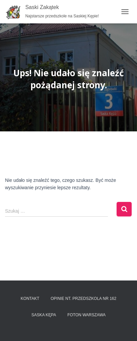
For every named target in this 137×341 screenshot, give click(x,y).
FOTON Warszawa (86, 315)
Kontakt (30, 298)
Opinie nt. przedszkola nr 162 (83, 298)
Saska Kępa (43, 315)
